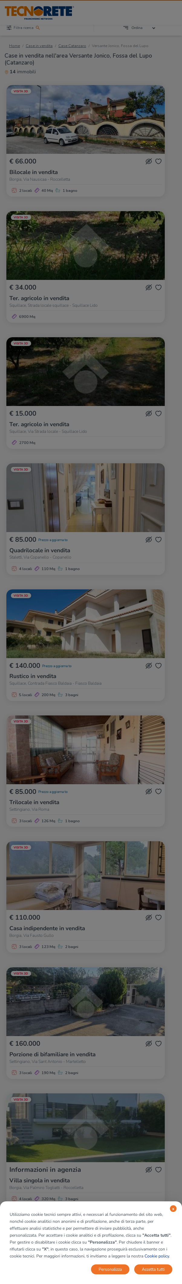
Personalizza (110, 1269)
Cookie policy (157, 1256)
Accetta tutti (153, 1269)
